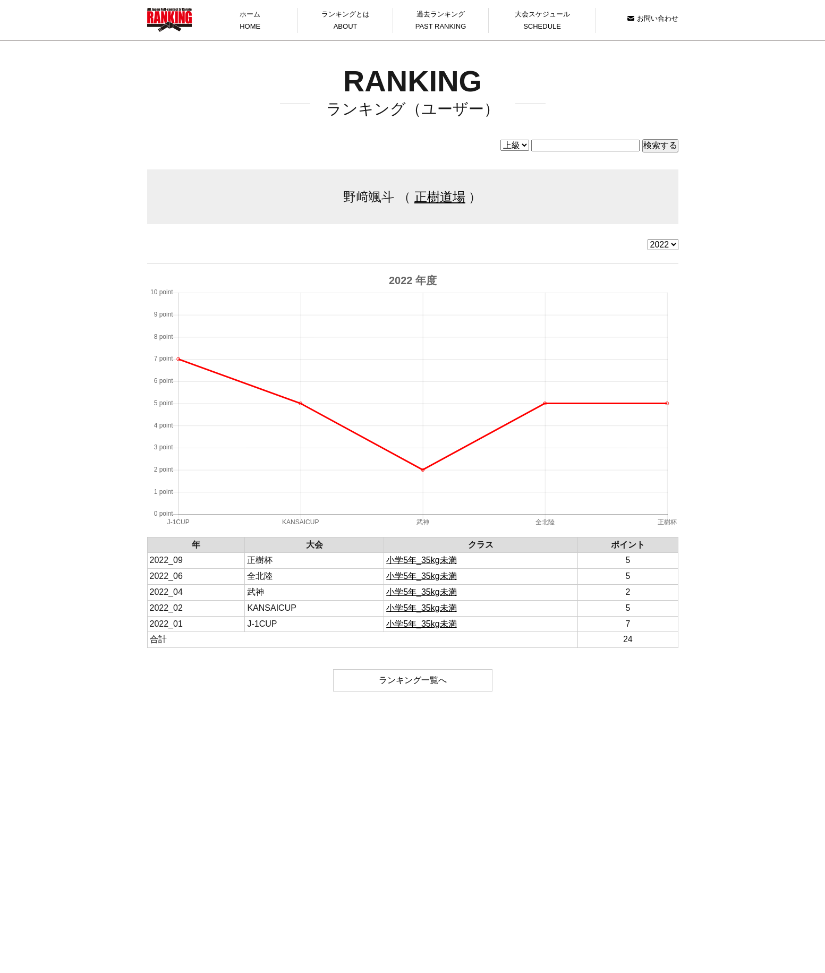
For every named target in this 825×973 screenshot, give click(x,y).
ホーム (250, 21)
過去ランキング (440, 21)
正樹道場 (439, 197)
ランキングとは (345, 21)
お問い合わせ (652, 18)
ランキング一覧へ (413, 680)
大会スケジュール (542, 21)
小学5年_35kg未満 (421, 560)
